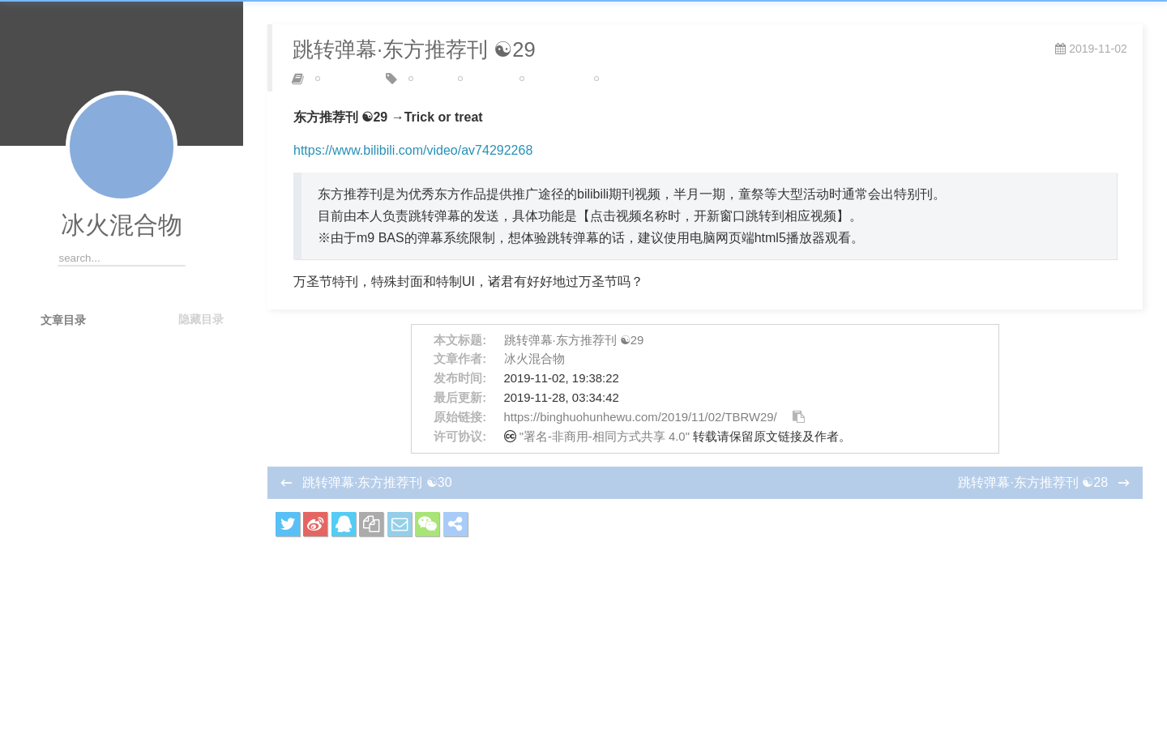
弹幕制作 (342, 78)
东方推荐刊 (551, 78)
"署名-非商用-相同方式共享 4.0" (604, 436)
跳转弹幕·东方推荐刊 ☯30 (377, 482)
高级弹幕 (620, 78)
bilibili (427, 78)
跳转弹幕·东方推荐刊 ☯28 (1034, 482)
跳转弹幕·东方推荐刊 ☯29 (574, 340)
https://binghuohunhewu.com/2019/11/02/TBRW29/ (640, 417)
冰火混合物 (121, 224)
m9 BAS (483, 78)
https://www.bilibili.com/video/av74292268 (412, 150)
